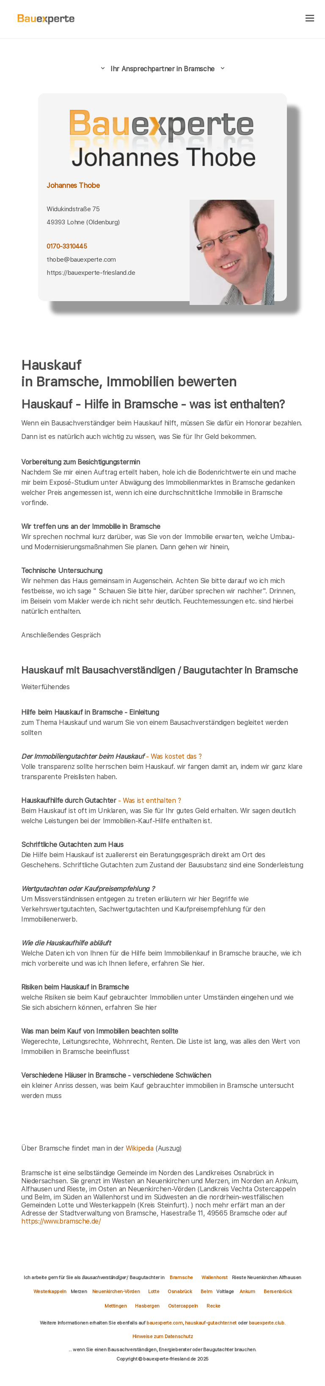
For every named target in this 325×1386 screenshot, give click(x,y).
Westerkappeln (49, 1291)
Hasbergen (147, 1306)
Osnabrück (180, 1291)
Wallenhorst (214, 1277)
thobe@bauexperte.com (81, 259)
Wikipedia (140, 1148)
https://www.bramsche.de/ (60, 1221)
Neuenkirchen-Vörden (116, 1291)
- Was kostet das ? (111, 756)
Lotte (153, 1291)
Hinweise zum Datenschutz (162, 1336)
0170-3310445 (67, 246)
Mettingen (116, 1306)
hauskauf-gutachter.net (211, 1323)
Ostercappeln (183, 1306)
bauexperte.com (164, 1323)
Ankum (247, 1291)
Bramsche (181, 1277)
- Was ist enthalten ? (101, 800)
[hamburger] (310, 19)
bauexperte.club (266, 1323)
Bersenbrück (278, 1291)
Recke (213, 1306)
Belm (206, 1291)
